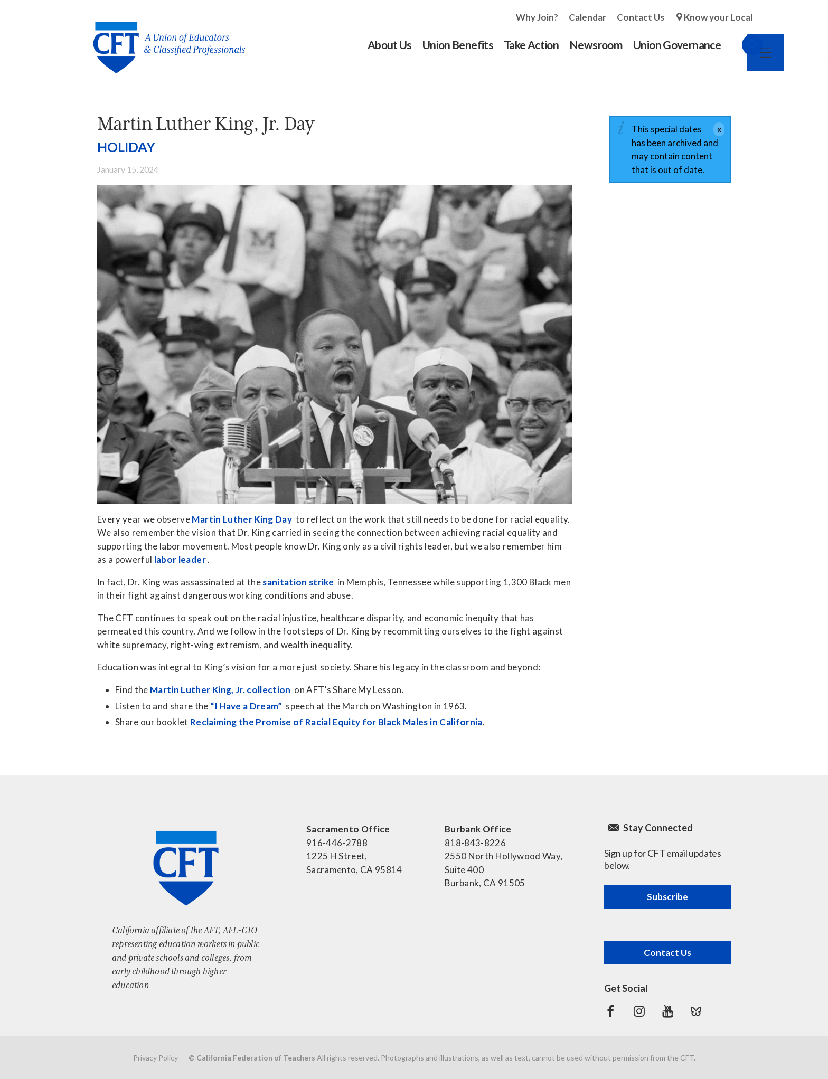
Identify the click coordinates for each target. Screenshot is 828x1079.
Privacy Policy (155, 1057)
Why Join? (537, 17)
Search (741, 44)
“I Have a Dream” (246, 706)
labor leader (180, 559)
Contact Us (640, 17)
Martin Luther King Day (241, 519)
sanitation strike (298, 582)
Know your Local (718, 17)
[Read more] (334, 344)
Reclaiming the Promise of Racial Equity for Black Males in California (336, 721)
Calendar (587, 17)
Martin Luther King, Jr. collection (220, 689)
